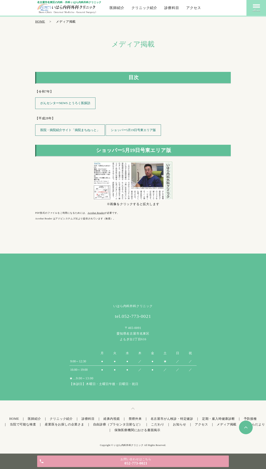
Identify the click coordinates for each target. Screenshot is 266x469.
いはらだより (255, 424)
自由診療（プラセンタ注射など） (117, 424)
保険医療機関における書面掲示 (137, 430)
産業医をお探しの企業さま (64, 424)
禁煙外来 (135, 419)
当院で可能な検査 (23, 424)
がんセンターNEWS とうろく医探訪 (65, 103)
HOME (40, 21)
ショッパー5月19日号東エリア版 (133, 130)
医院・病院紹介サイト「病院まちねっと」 (70, 130)
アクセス (193, 8)
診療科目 (171, 8)
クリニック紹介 (144, 8)
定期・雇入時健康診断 (218, 419)
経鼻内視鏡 (111, 419)
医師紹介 (117, 8)
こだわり (157, 424)
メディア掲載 (226, 424)
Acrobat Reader (96, 213)
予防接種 (250, 419)
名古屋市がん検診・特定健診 (172, 419)
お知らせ (179, 424)
